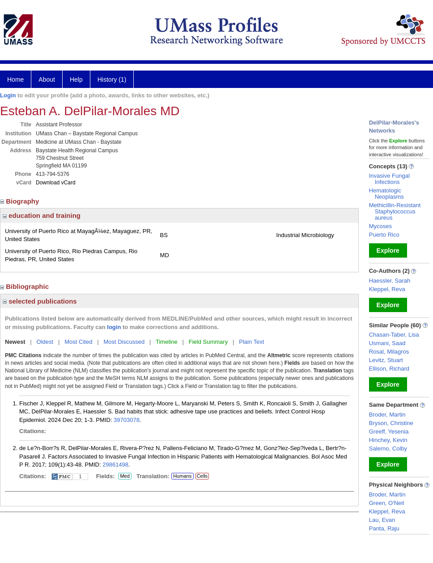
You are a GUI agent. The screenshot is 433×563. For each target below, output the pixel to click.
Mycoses (380, 226)
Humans (182, 476)
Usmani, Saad (387, 343)
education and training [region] (42, 215)
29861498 (115, 464)
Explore (388, 250)
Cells (202, 476)
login (114, 327)
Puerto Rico (384, 234)
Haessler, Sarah (390, 280)
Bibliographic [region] (25, 286)
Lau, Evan (382, 520)
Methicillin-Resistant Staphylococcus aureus (395, 211)
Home (15, 79)
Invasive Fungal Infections (389, 178)
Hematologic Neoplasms (386, 193)
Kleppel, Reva (387, 289)
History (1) (112, 79)
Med (124, 476)
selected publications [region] (40, 301)
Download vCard (56, 182)
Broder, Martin (387, 414)
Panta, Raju (384, 528)
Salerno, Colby (388, 448)
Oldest (45, 341)
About (46, 79)
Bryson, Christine (391, 423)
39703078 (127, 420)
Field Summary (208, 341)
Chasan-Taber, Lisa (394, 334)
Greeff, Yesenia (389, 431)
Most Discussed (123, 341)
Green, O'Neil (386, 503)
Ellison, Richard (389, 368)
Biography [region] (20, 201)
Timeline (167, 341)
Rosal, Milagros (389, 351)
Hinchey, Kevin (388, 440)
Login (8, 95)
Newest (15, 341)
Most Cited (78, 341)
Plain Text (251, 341)
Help (76, 79)
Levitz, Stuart (386, 360)
